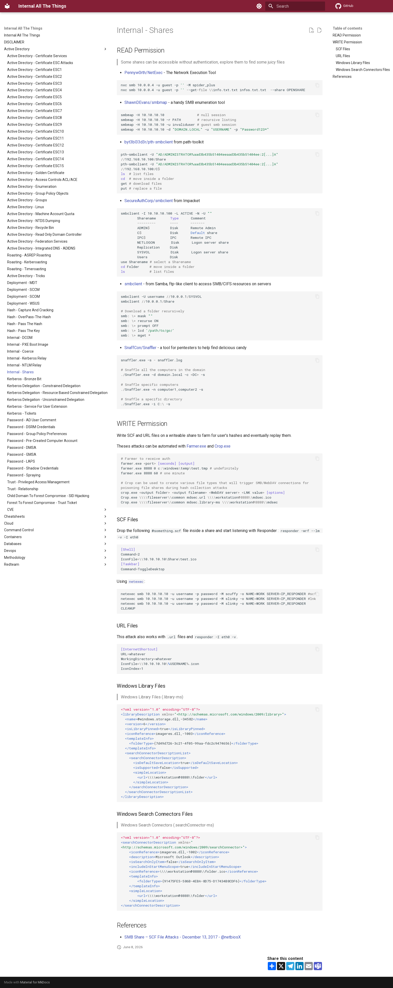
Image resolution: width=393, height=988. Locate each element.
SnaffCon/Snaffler (140, 347)
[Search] (295, 6)
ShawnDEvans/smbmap (145, 102)
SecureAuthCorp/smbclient (148, 200)
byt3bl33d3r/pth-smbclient (148, 142)
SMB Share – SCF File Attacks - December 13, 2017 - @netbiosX (182, 937)
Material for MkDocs (35, 982)
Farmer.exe (196, 446)
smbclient (133, 283)
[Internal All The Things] (7, 6)
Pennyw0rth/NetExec (143, 72)
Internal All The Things (23, 28)
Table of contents (347, 28)
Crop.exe (222, 446)
